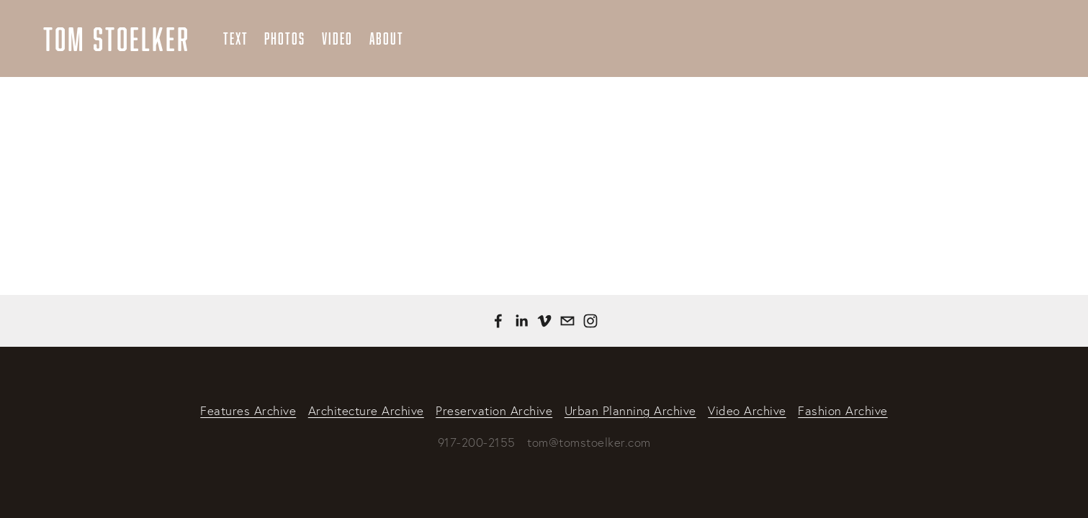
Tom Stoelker (116, 38)
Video (337, 38)
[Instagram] (590, 321)
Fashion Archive (843, 410)
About (386, 38)
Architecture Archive (366, 410)
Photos (284, 38)
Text (235, 38)
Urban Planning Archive (630, 410)
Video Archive (747, 410)
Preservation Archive (494, 410)
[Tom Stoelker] (521, 321)
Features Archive (248, 410)
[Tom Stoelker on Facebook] (498, 321)
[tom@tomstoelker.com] (567, 321)
